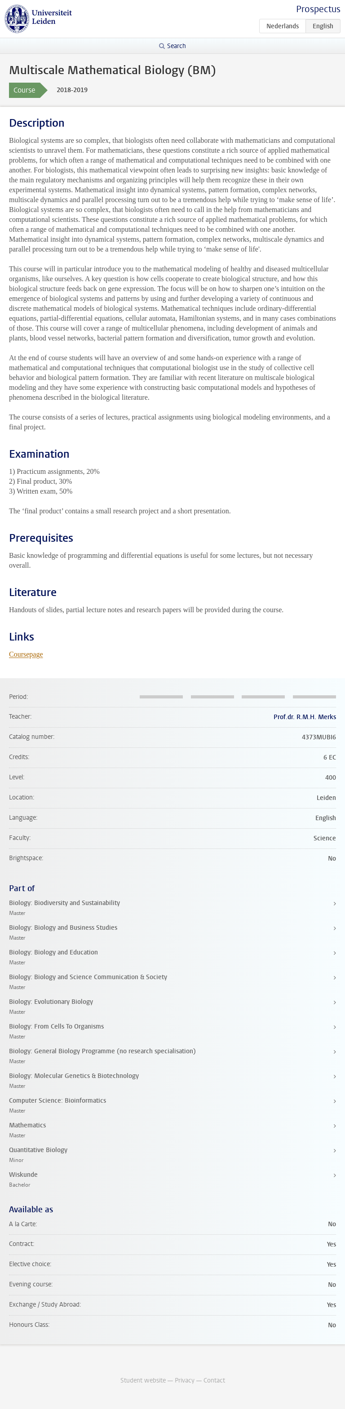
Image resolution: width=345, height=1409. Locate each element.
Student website (143, 1380)
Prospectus (318, 9)
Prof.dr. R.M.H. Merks (305, 717)
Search (176, 46)
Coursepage (26, 654)
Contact (214, 1380)
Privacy (185, 1380)
